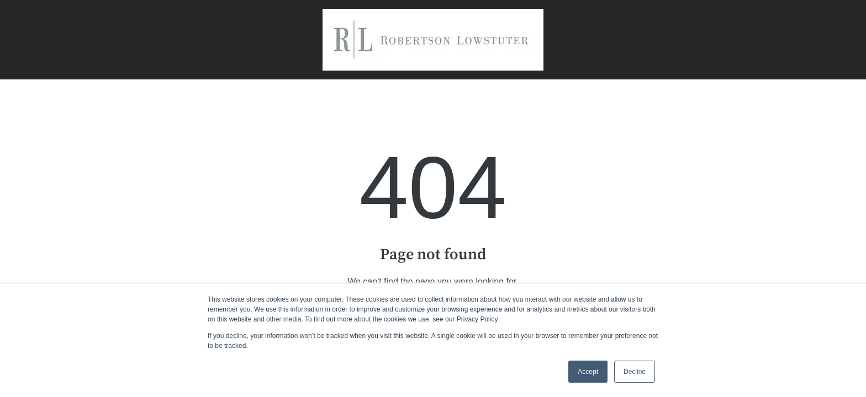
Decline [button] (635, 371)
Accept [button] (588, 371)
